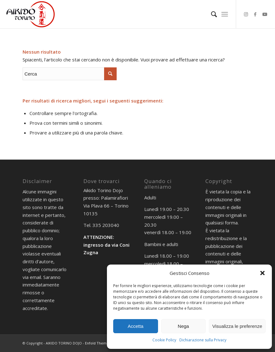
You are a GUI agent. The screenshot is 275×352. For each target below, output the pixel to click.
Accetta (135, 326)
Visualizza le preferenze (237, 326)
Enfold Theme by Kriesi (104, 343)
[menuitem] (211, 14)
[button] (262, 273)
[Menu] (224, 14)
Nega (183, 326)
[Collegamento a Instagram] (246, 14)
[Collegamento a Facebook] (255, 14)
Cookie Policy (164, 340)
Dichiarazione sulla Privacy (202, 340)
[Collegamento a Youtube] (264, 14)
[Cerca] (211, 14)
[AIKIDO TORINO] (31, 14)
